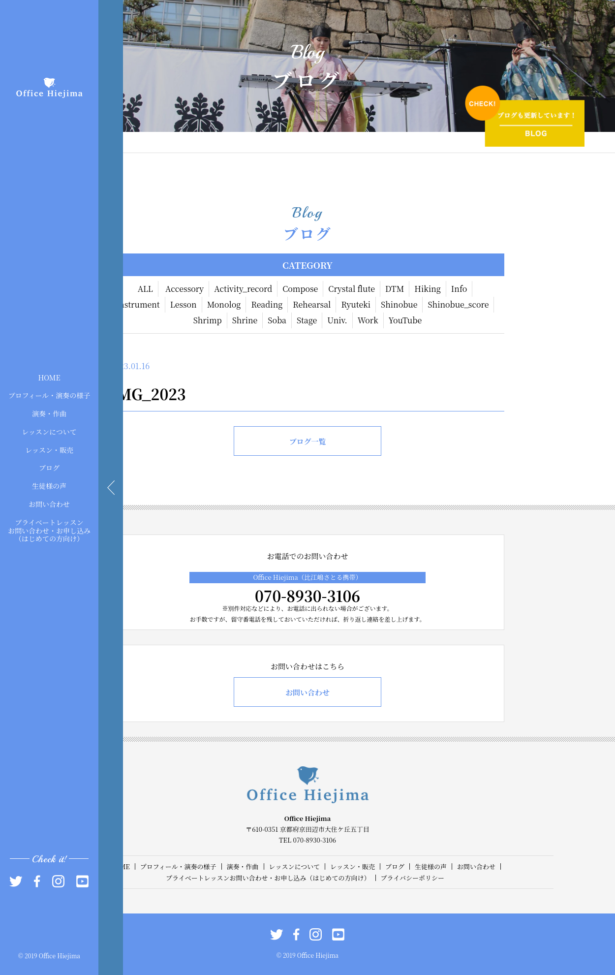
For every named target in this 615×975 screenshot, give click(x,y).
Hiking (427, 288)
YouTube (405, 320)
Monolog (224, 304)
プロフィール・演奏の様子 (49, 395)
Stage (307, 320)
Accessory (184, 288)
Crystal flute (351, 288)
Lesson (183, 304)
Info (459, 288)
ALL (145, 288)
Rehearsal (312, 304)
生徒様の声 (49, 486)
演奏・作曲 (49, 413)
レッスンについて (49, 432)
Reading (266, 304)
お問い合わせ (49, 504)
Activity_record (243, 288)
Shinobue (399, 304)
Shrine (245, 320)
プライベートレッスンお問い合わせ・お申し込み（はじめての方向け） (49, 530)
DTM (394, 288)
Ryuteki (355, 304)
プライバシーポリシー (412, 877)
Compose (300, 288)
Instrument (138, 304)
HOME (49, 377)
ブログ (49, 467)
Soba (277, 320)
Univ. (337, 320)
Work (368, 320)
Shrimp (207, 320)
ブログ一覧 (307, 441)
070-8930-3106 (307, 595)
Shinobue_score (458, 304)
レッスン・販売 (49, 449)
